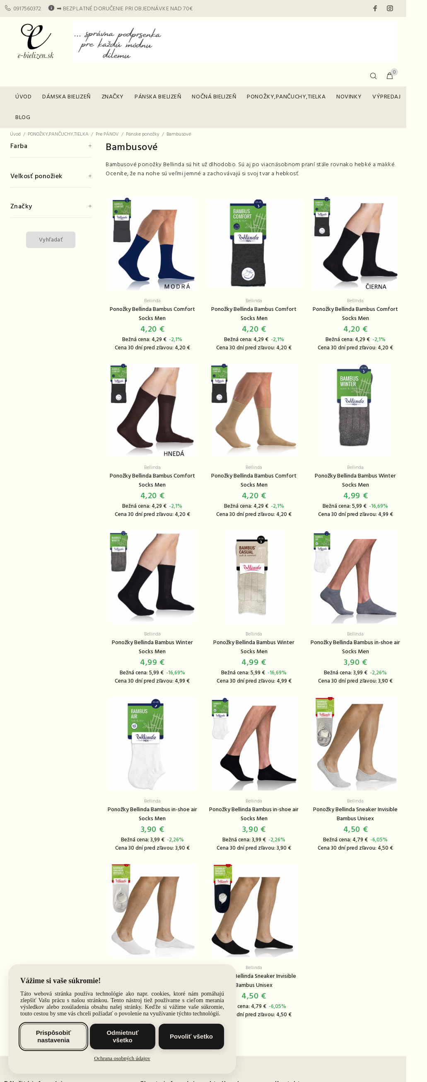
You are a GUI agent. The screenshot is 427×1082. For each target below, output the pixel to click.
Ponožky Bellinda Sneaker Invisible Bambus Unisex (355, 814)
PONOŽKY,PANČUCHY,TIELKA (286, 97)
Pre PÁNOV (107, 134)
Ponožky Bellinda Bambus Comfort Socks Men (152, 314)
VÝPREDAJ (386, 97)
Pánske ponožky (142, 134)
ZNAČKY (112, 97)
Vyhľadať (51, 240)
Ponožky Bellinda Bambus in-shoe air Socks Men (355, 647)
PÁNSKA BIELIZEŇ (158, 97)
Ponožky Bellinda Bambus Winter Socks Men (355, 480)
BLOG (22, 117)
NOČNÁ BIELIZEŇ (214, 97)
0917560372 (27, 9)
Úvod (15, 134)
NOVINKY (349, 97)
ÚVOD (23, 97)
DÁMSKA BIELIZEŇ (66, 97)
